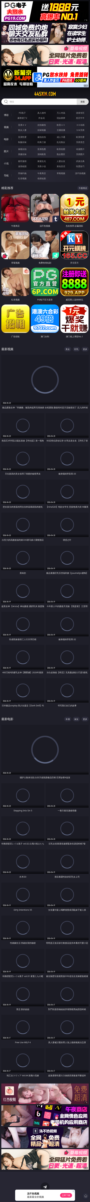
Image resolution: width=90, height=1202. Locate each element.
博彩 (6, 115)
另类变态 (80, 142)
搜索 (83, 101)
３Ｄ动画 (80, 124)
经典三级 (41, 142)
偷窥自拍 (22, 149)
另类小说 (41, 166)
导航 (6, 175)
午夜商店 (41, 173)
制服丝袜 (22, 142)
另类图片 (80, 154)
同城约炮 (22, 173)
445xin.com (45, 94)
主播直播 (61, 130)
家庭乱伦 (41, 161)
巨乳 (76, 349)
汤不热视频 (80, 173)
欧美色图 (61, 149)
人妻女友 (61, 161)
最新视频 (7, 349)
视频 (6, 127)
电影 (6, 139)
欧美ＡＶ (61, 124)
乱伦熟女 (61, 142)
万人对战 (61, 112)
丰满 (68, 719)
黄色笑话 (61, 166)
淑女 (76, 719)
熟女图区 (61, 154)
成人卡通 (61, 137)
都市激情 (22, 161)
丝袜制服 (41, 130)
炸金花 (41, 118)
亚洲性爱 (22, 137)
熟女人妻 (22, 130)
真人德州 (41, 112)
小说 (6, 163)
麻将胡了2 (22, 118)
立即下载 (66, 1195)
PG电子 (22, 112)
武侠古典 (80, 161)
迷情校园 (22, 166)
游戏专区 (80, 112)
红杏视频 (22, 178)
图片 (6, 151)
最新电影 (7, 719)
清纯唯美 (41, 154)
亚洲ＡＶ (22, 124)
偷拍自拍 (41, 137)
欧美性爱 (80, 137)
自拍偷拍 (41, 124)
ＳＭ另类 (80, 130)
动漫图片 (80, 149)
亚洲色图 (41, 149)
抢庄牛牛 (80, 118)
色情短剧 (41, 178)
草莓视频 (61, 173)
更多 (85, 349)
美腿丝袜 (22, 154)
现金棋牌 (61, 118)
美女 (68, 349)
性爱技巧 (80, 166)
